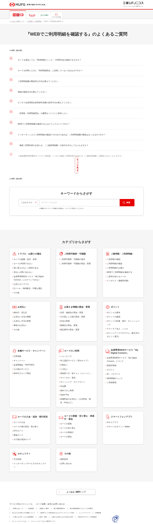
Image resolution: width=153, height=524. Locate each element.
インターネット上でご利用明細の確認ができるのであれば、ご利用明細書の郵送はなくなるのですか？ (62, 135)
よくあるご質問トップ (17, 21)
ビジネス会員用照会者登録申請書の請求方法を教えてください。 (45, 103)
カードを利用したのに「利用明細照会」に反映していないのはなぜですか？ (50, 71)
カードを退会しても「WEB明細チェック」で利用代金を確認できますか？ (49, 60)
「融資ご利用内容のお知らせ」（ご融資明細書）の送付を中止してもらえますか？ (53, 145)
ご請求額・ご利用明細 (34, 21)
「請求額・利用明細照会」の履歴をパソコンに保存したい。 (43, 113)
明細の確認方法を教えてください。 (33, 92)
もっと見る (76, 160)
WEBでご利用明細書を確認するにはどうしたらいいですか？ (44, 124)
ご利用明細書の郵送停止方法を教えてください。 (39, 81)
